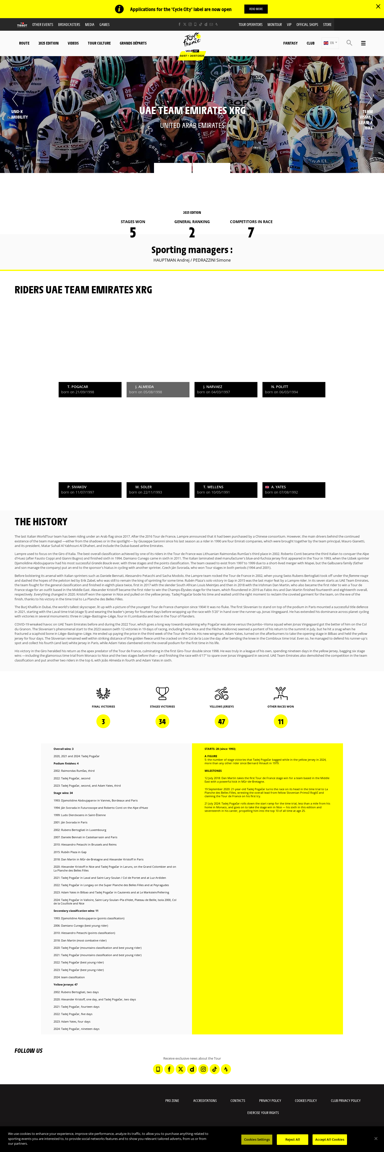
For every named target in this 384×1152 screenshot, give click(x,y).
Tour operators (250, 24)
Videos (73, 43)
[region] (192, 1139)
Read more (256, 9)
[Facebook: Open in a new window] (179, 24)
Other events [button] (42, 24)
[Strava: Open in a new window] (216, 24)
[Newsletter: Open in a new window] (211, 24)
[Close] (375, 1138)
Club (311, 43)
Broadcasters (69, 24)
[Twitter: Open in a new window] (184, 24)
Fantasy (290, 43)
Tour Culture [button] (99, 43)
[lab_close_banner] (378, 6)
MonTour (274, 24)
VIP (289, 24)
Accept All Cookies (329, 1139)
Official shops (307, 24)
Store (327, 24)
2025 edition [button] (49, 43)
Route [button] (24, 43)
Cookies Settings (257, 1139)
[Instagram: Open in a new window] (190, 24)
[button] (330, 43)
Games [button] (104, 24)
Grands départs (133, 43)
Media (89, 24)
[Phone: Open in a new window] (195, 24)
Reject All (292, 1139)
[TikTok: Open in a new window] (200, 24)
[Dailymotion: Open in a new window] (206, 24)
